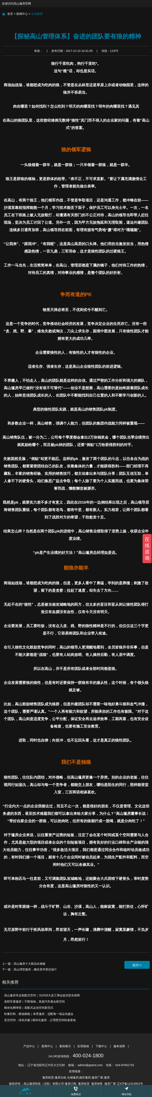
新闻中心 (22, 13)
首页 (10, 13)
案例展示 (65, 1046)
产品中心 (29, 1046)
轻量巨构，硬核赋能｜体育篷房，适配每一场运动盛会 (38, 1013)
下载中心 (101, 1046)
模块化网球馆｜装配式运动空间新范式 (28, 1007)
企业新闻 (37, 13)
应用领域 (83, 1046)
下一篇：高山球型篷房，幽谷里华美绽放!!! (29, 969)
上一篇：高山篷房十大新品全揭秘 (23, 963)
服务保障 (119, 1046)
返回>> (136, 965)
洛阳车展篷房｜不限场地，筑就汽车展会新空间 (34, 1001)
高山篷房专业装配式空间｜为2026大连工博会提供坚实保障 (42, 995)
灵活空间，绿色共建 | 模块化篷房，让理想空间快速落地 (40, 1020)
